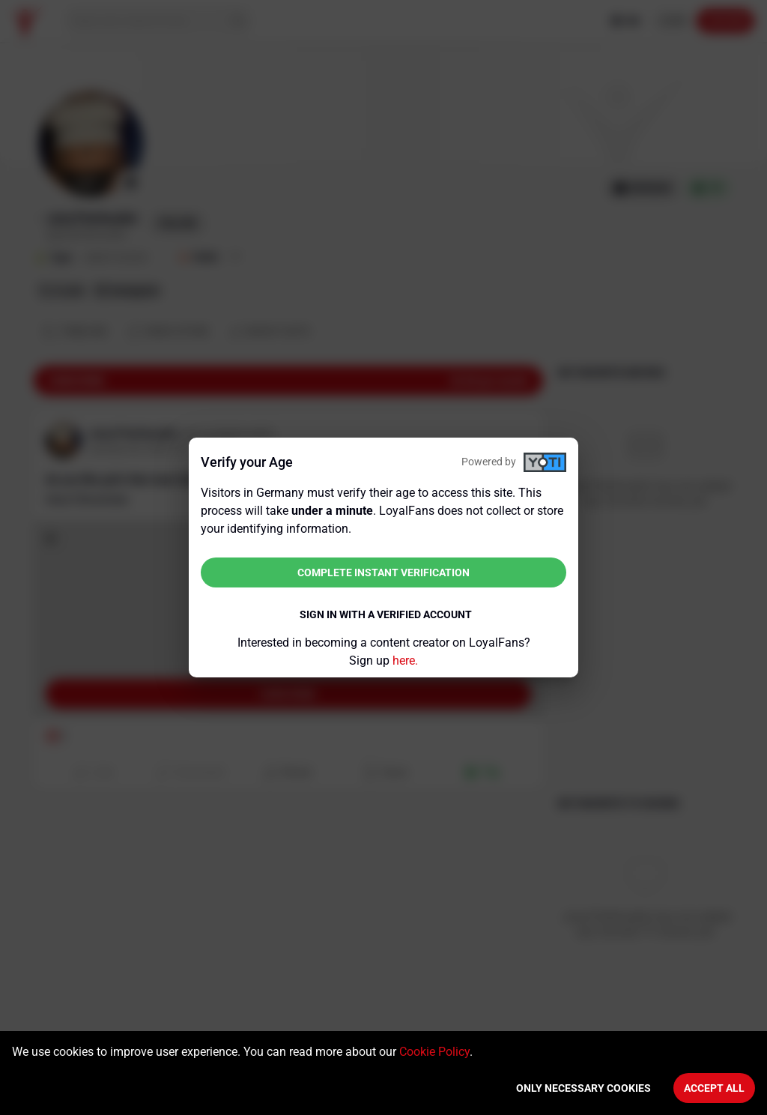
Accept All (714, 1088)
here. (405, 660)
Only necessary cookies (583, 1088)
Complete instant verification (383, 572)
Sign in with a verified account (386, 614)
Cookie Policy (434, 1052)
